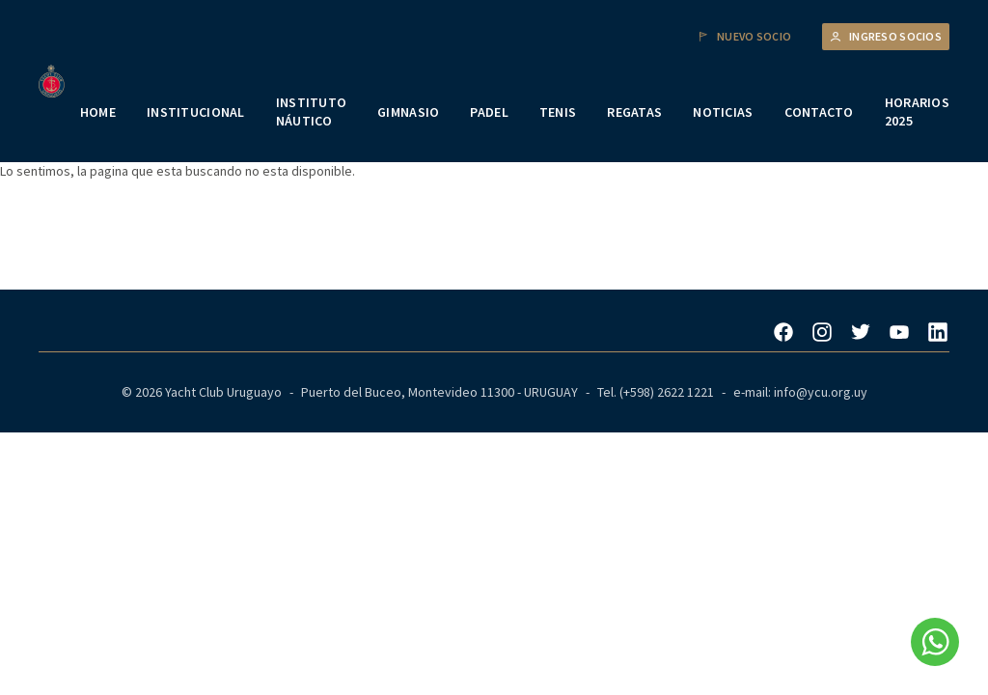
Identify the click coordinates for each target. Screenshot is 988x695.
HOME (98, 112)
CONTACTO (819, 112)
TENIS (557, 112)
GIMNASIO (408, 112)
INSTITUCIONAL (196, 112)
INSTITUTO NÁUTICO (311, 112)
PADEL (489, 112)
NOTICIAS (723, 112)
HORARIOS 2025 (917, 112)
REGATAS (634, 112)
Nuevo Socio (744, 36)
